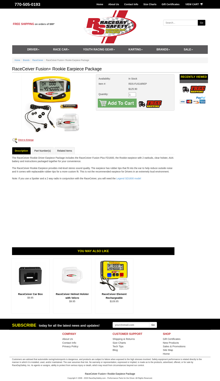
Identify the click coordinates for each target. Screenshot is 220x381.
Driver (33, 49)
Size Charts (149, 4)
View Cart (194, 4)
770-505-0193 (27, 4)
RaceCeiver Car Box (30, 294)
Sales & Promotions (174, 346)
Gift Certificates (170, 4)
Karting (136, 49)
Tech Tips (118, 346)
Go (201, 22)
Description (21, 150)
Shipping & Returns (124, 338)
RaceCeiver (37, 60)
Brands (163, 49)
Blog (115, 349)
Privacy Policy (70, 346)
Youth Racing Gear (99, 49)
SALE (188, 49)
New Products (171, 342)
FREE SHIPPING (23, 24)
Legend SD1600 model (128, 178)
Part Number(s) (42, 150)
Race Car (61, 49)
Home (99, 4)
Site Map (168, 349)
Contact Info (131, 4)
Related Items (64, 150)
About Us (113, 4)
